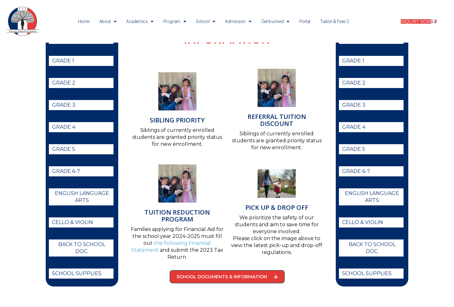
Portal (304, 21)
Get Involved (275, 21)
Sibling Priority (177, 137)
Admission (238, 21)
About (107, 21)
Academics (140, 21)
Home (84, 21)
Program (174, 21)
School (205, 21)
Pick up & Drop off (276, 225)
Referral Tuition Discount (276, 137)
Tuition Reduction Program (177, 233)
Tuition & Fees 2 (334, 21)
